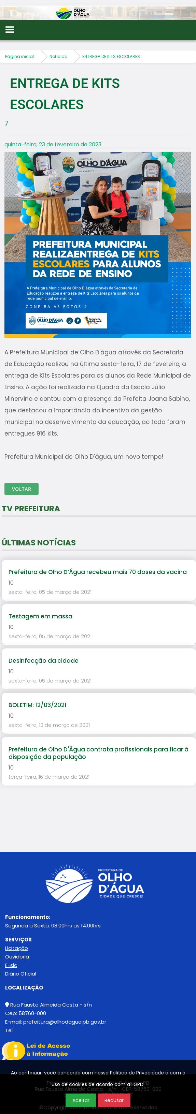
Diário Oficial (20, 973)
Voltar (21, 489)
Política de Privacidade (137, 1072)
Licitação (16, 948)
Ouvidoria (17, 956)
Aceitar (80, 1100)
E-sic (11, 965)
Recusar (114, 1100)
